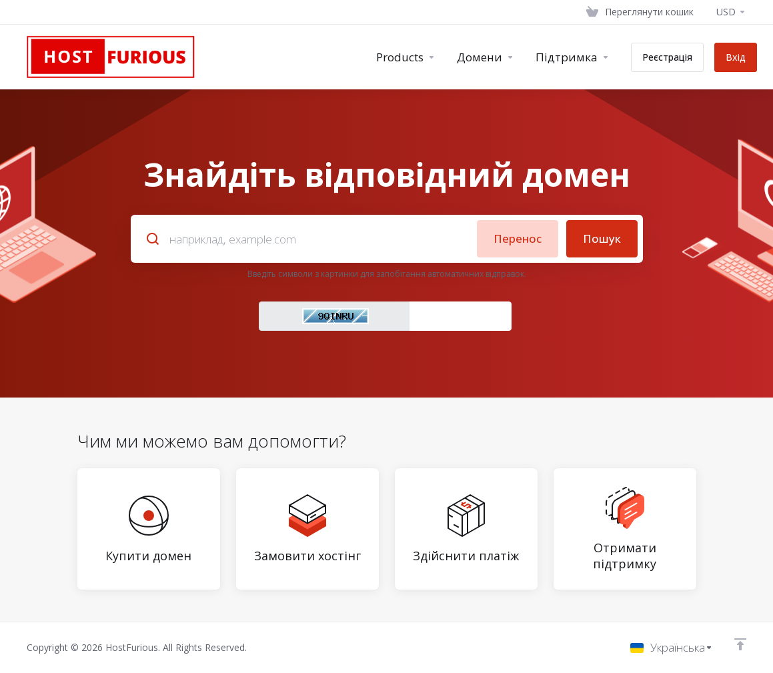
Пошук (602, 238)
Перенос (518, 238)
